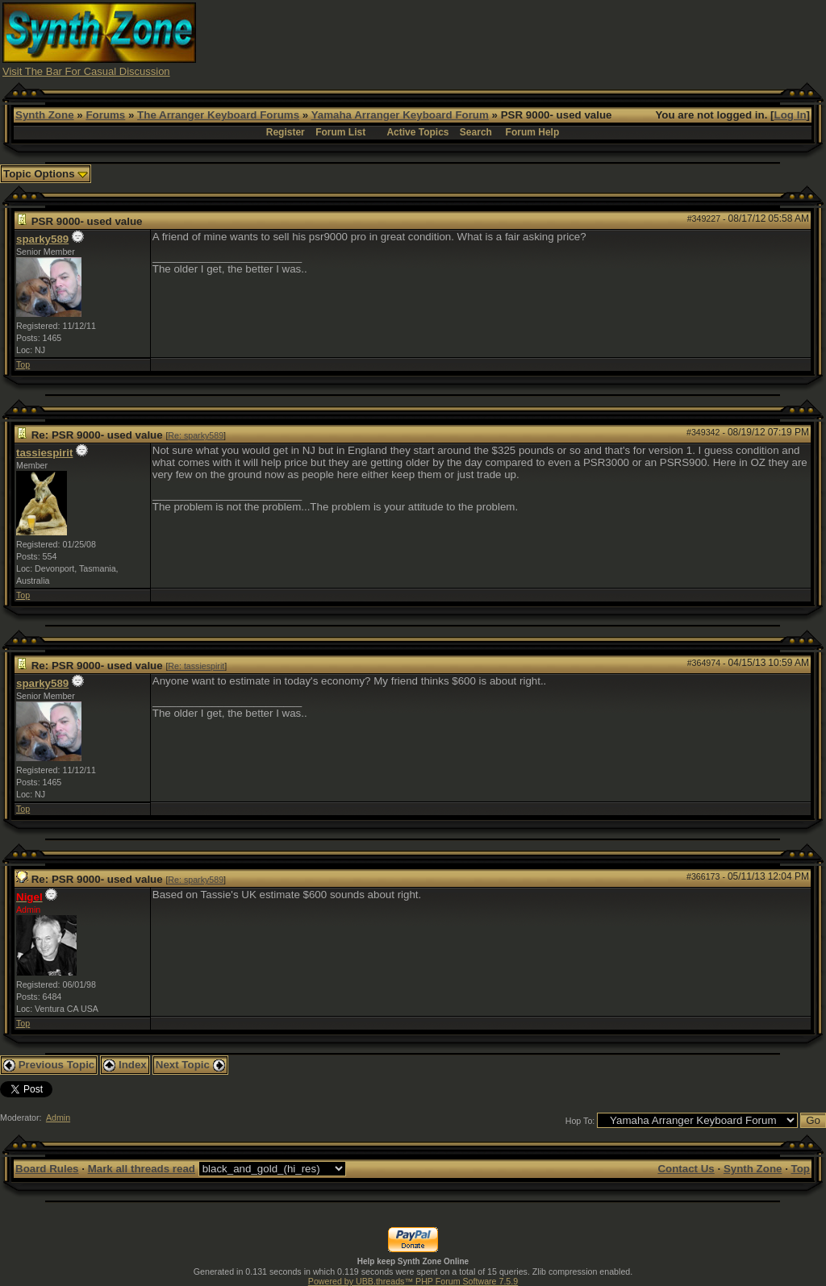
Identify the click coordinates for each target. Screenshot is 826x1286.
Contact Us (685, 1169)
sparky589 (42, 239)
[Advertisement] (530, 38)
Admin (58, 1117)
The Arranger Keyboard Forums (218, 115)
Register (285, 132)
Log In (790, 115)
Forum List (340, 132)
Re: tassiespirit (196, 666)
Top (23, 364)
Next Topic (190, 1065)
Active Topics (417, 132)
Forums (105, 115)
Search (476, 132)
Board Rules (47, 1169)
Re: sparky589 (195, 435)
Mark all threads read (141, 1169)
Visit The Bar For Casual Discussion (86, 71)
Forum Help (533, 132)
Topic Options (45, 174)
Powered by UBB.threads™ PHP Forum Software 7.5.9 (413, 1281)
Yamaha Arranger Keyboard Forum (400, 115)
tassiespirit (44, 453)
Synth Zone (44, 115)
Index (125, 1065)
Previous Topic (48, 1065)
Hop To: (580, 1121)
